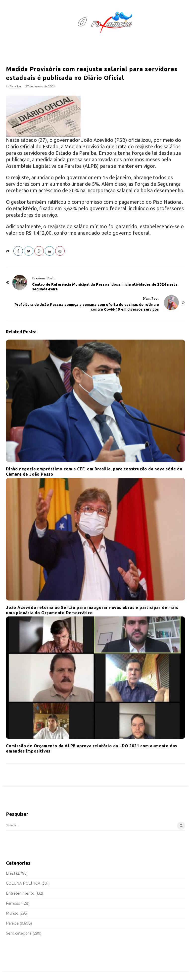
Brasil (10, 873)
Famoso (13, 903)
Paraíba (15, 86)
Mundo (12, 913)
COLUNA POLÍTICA (23, 883)
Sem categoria (19, 933)
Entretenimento (20, 893)
